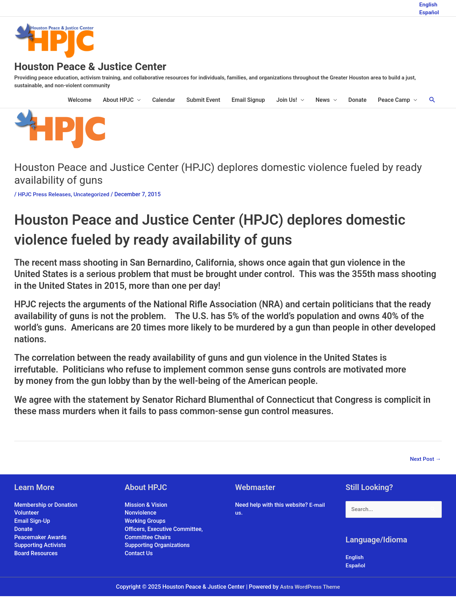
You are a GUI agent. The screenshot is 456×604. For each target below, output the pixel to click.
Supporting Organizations (157, 552)
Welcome (79, 107)
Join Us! (286, 107)
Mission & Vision (146, 512)
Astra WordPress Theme (310, 594)
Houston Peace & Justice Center (104, 73)
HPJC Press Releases (45, 202)
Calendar (163, 107)
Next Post (425, 466)
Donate (357, 107)
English (428, 3)
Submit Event (203, 107)
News (323, 107)
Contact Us (139, 560)
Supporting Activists (40, 552)
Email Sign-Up (32, 528)
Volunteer (26, 520)
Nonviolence (140, 520)
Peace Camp (394, 107)
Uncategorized (93, 202)
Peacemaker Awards (40, 544)
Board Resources (36, 560)
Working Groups (145, 528)
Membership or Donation (45, 512)
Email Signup (248, 107)
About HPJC (118, 107)
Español (429, 11)
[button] (432, 107)
